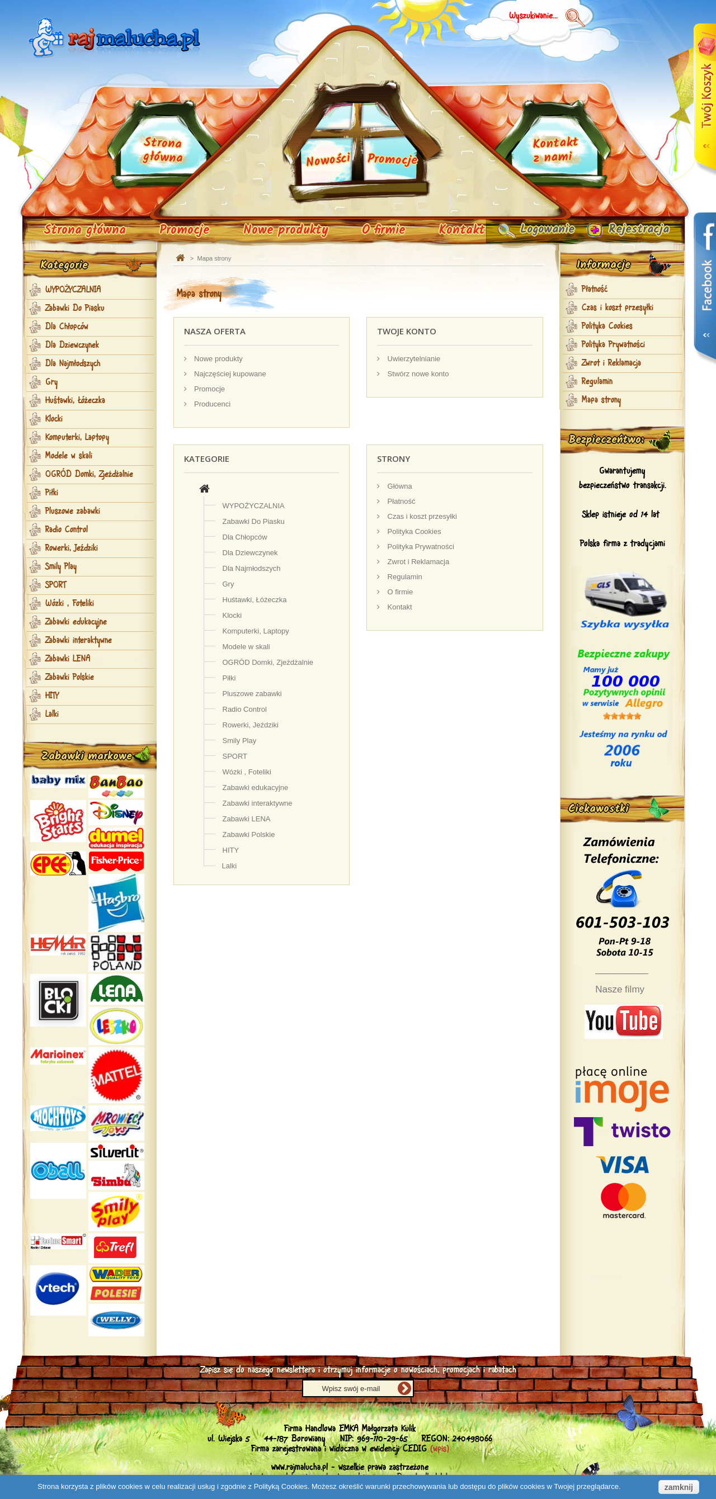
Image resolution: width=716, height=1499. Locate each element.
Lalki (52, 714)
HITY (52, 696)
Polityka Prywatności (419, 546)
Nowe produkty (285, 230)
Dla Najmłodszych (72, 364)
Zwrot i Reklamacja (417, 561)
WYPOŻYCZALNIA (73, 290)
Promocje (184, 230)
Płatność (400, 501)
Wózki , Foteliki (69, 604)
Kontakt (462, 230)
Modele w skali (68, 456)
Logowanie (538, 230)
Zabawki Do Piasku (75, 308)
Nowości (328, 161)
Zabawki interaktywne (78, 640)
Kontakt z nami (555, 151)
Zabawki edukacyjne (76, 622)
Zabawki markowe (86, 756)
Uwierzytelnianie (412, 358)
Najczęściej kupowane (229, 374)
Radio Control (66, 530)
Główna (398, 486)
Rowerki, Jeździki (71, 548)
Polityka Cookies (413, 531)
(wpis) (439, 1449)
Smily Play (61, 567)
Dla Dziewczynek (72, 345)
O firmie (384, 230)
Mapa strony (601, 400)
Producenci (211, 404)
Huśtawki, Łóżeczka (75, 401)
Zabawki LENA (68, 659)
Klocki (54, 419)
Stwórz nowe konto (417, 374)
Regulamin (403, 577)
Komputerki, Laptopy (77, 438)
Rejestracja (635, 230)
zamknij (679, 1487)
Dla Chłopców (66, 327)
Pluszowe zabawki (72, 511)
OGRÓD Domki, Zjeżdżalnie (89, 474)
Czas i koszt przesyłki (421, 516)
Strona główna (85, 230)
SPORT (55, 585)
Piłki (51, 493)
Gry (51, 382)
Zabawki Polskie (69, 677)
